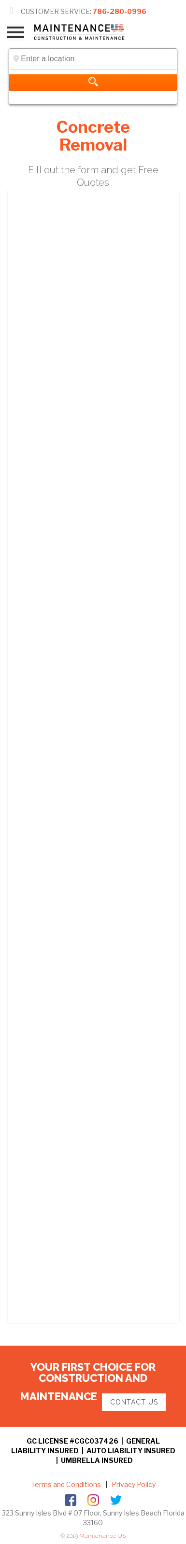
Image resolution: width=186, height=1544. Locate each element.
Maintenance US (102, 1535)
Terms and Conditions (66, 1484)
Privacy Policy (133, 1484)
